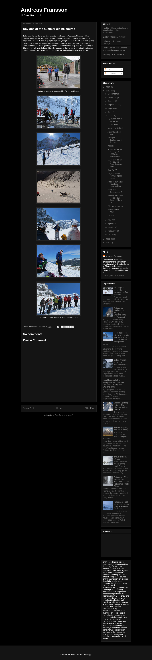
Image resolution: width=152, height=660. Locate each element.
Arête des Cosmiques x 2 (115, 191)
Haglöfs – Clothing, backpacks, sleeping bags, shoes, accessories (116, 30)
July (110, 112)
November (112, 97)
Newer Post (28, 408)
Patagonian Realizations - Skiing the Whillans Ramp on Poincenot (120, 312)
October (111, 101)
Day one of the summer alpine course (115, 176)
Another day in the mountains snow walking (115, 184)
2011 (108, 239)
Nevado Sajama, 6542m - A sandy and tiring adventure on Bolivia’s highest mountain (115, 433)
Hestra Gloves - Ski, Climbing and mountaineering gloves (115, 49)
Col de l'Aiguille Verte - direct (120, 361)
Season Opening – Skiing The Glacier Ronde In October (121, 406)
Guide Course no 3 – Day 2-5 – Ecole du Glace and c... (115, 163)
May (110, 220)
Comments (110, 73)
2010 (108, 243)
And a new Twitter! (115, 128)
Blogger (89, 655)
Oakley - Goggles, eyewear (114, 37)
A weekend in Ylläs (113, 211)
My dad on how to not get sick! (115, 120)
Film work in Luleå (115, 206)
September (113, 105)
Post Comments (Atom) (64, 415)
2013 (108, 87)
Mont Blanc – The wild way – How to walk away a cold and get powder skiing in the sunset (116, 338)
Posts (108, 69)
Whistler (111, 146)
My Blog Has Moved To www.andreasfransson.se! (121, 291)
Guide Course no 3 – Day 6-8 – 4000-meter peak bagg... (115, 152)
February (112, 231)
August (111, 108)
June (110, 116)
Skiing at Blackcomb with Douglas (115, 140)
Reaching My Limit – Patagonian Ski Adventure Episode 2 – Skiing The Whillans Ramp (113, 383)
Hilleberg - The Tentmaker (113, 54)
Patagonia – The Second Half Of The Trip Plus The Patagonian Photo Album (121, 481)
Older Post (89, 408)
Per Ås (76, 91)
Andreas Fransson (44, 10)
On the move (113, 125)
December (112, 94)
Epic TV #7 (112, 170)
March (111, 227)
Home (59, 408)
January (111, 234)
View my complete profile (113, 275)
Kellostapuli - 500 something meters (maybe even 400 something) (121, 505)
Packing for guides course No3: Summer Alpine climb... (115, 199)
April (110, 224)
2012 (108, 91)
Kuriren (111, 215)
